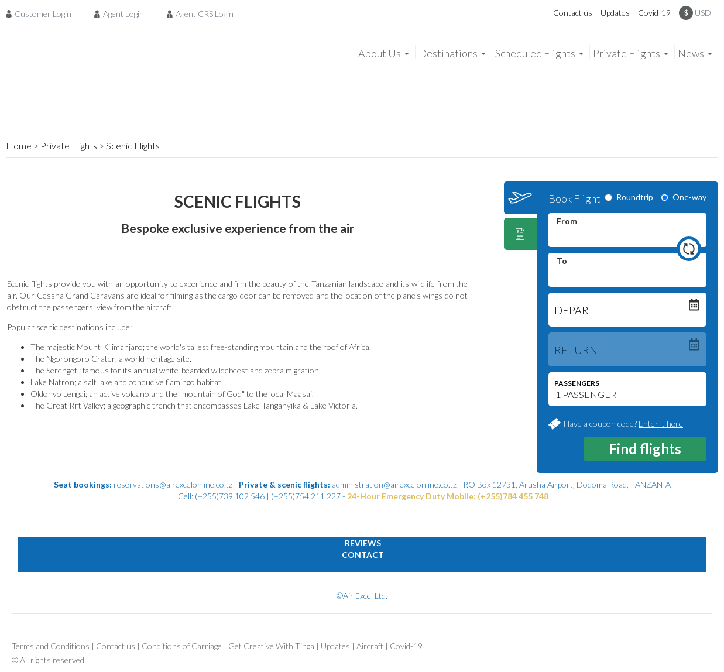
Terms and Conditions (51, 646)
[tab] (520, 197)
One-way (683, 197)
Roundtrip (629, 197)
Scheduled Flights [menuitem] (535, 53)
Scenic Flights (133, 145)
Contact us (572, 13)
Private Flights (68, 145)
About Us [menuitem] (379, 53)
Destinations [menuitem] (448, 53)
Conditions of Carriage (182, 646)
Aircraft (369, 646)
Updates (615, 13)
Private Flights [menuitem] (626, 53)
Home (19, 145)
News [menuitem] (691, 53)
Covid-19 (654, 13)
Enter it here (661, 423)
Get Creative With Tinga (271, 646)
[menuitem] (42, 13)
